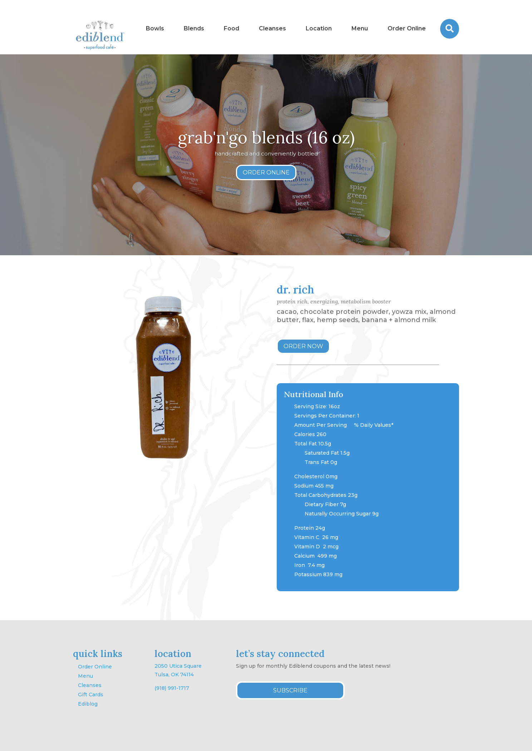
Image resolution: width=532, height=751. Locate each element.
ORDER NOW (303, 346)
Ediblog (88, 704)
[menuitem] (155, 29)
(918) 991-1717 (171, 688)
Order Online (95, 666)
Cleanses (90, 685)
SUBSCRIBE (290, 690)
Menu (85, 676)
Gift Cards (90, 694)
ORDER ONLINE (266, 172)
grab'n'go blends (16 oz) (266, 137)
